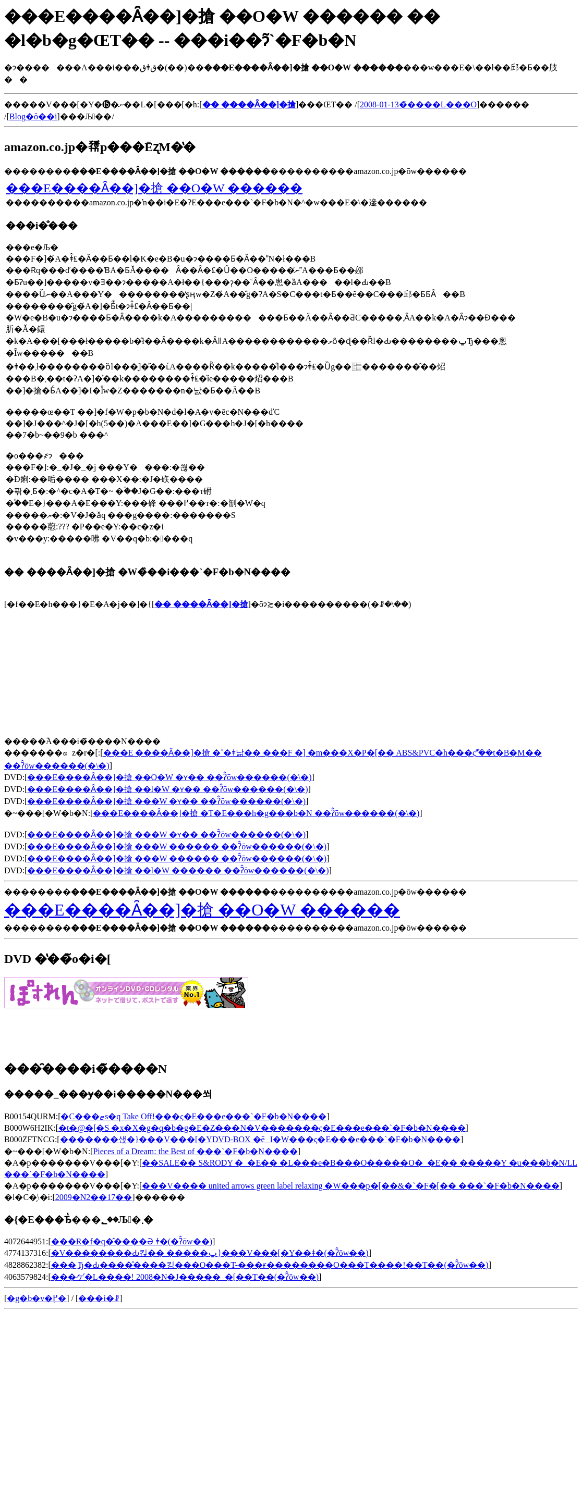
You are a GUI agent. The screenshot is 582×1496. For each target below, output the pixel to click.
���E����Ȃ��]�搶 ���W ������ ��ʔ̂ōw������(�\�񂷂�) (176, 846)
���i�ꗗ (98, 1298)
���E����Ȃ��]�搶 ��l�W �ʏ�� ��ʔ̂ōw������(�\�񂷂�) (167, 789)
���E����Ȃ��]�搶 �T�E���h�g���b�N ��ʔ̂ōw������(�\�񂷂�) (256, 813)
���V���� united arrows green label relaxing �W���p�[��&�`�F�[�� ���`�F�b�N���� (350, 1185)
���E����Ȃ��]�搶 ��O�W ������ (154, 188)
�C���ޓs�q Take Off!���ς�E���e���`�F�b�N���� (193, 1116)
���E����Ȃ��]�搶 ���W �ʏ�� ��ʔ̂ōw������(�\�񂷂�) (166, 801)
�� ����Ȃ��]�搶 (201, 604)
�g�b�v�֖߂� (36, 1298)
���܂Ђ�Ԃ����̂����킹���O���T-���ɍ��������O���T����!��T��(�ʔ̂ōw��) (270, 1264)
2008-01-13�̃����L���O (418, 104)
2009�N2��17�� (93, 1197)
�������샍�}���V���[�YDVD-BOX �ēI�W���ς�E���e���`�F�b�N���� (260, 1139)
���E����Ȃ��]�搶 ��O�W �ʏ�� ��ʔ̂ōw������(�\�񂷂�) (169, 777)
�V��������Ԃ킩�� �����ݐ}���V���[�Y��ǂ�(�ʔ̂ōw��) (210, 1252)
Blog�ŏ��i (33, 116)
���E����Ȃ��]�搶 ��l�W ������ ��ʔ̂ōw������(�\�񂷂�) (178, 870)
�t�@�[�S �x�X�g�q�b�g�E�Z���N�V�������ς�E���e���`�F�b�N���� (262, 1127)
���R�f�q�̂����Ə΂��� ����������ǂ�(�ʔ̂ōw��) (131, 1241)
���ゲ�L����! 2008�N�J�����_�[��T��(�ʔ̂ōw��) (185, 1276)
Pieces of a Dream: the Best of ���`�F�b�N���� (195, 1151)
